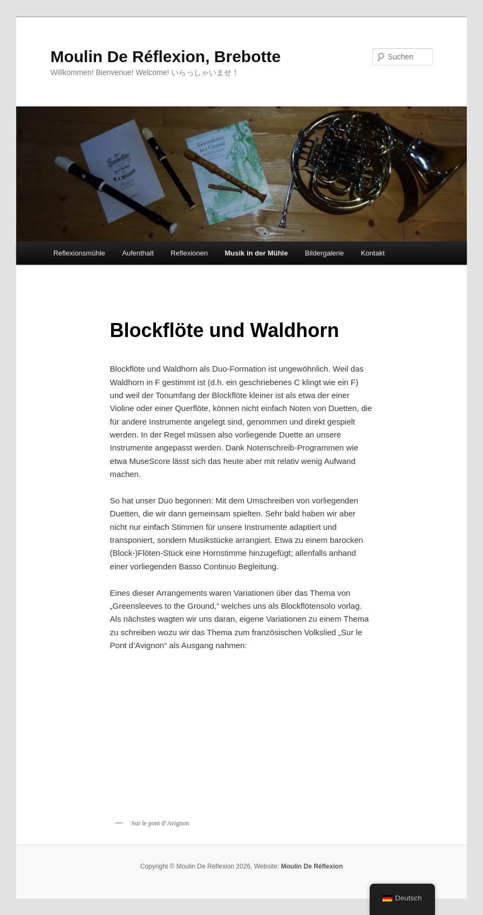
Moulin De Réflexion (312, 866)
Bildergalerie (324, 253)
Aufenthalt (138, 253)
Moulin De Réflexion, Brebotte (165, 56)
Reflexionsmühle (79, 253)
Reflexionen (189, 253)
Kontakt (373, 253)
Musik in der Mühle (256, 253)
